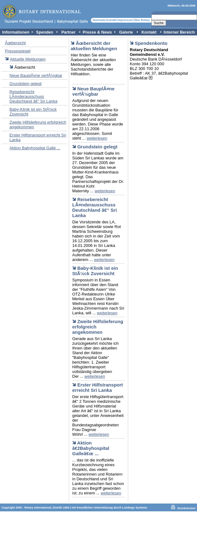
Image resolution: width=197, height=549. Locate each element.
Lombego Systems (134, 507)
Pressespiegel (18, 51)
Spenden (44, 32)
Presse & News (97, 32)
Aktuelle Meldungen (27, 59)
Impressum (125, 20)
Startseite (99, 20)
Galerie (126, 32)
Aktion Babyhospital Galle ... (34, 148)
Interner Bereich (179, 32)
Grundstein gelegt (25, 83)
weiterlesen (97, 138)
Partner (68, 32)
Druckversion (186, 508)
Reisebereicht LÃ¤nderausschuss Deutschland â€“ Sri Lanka (33, 96)
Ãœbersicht (15, 42)
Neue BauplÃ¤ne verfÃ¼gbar (35, 75)
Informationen (15, 32)
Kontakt (111, 20)
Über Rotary (142, 20)
